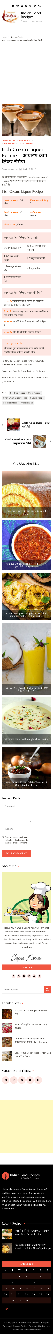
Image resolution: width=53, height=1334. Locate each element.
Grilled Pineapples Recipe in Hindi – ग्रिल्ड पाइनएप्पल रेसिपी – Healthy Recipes (26, 615)
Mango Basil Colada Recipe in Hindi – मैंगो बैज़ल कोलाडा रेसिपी (26, 689)
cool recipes (35, 393)
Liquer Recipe (38, 397)
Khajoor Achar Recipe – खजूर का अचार (31, 1012)
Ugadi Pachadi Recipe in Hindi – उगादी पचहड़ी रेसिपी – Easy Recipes (31, 1040)
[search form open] (39, 6)
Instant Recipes (26, 144)
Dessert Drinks (8, 140)
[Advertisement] (26, 76)
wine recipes (27, 402)
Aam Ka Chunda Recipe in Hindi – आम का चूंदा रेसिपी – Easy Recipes (26, 565)
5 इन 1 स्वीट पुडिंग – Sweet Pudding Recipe (31, 1026)
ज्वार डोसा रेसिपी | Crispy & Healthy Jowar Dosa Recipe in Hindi (32, 1232)
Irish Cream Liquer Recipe (16, 397)
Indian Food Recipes (31, 15)
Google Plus (19, 371)
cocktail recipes (18, 393)
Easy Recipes (24, 140)
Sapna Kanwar (8, 169)
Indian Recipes (8, 144)
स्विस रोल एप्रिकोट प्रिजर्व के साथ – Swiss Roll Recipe (26, 512)
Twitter (31, 371)
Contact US (26, 967)
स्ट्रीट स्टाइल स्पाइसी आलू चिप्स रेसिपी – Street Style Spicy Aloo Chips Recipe (33, 1246)
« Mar (5, 1308)
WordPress (36, 1329)
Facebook (7, 371)
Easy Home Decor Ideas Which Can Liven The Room (33, 1054)
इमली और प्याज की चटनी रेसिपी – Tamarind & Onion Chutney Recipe (26, 783)
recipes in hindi (11, 402)
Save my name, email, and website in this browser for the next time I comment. (17, 840)
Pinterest (41, 371)
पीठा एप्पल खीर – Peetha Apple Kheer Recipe (26, 739)
